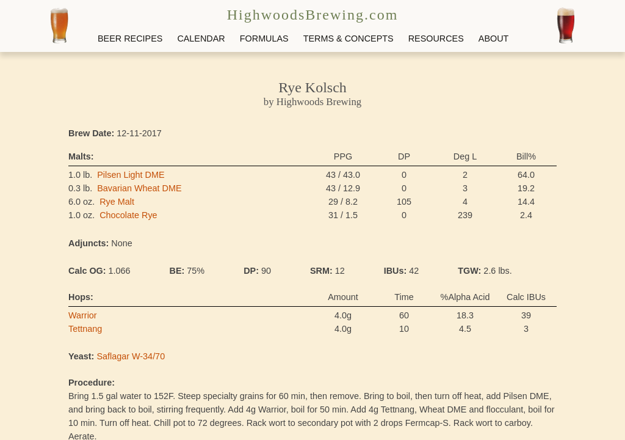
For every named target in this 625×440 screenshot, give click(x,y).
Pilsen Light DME (130, 175)
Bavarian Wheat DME (139, 188)
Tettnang (85, 329)
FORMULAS (264, 38)
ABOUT (494, 38)
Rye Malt (116, 202)
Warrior (82, 315)
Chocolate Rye (128, 215)
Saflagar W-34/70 (130, 356)
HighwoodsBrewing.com (313, 15)
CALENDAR (201, 38)
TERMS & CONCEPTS (348, 38)
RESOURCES (436, 38)
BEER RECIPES (130, 38)
